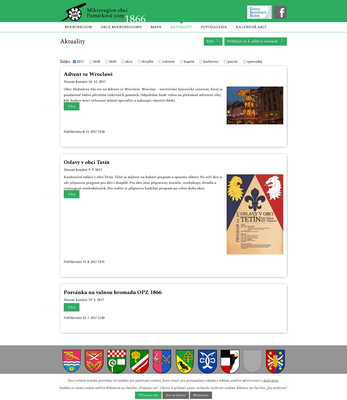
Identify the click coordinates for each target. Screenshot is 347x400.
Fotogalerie (214, 27)
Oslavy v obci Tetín (87, 162)
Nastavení (200, 395)
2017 (80, 61)
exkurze (168, 61)
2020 (112, 61)
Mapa (155, 27)
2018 (96, 61)
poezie (233, 61)
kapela (189, 61)
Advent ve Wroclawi (88, 74)
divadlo (147, 61)
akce (129, 61)
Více (72, 106)
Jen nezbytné (176, 395)
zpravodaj (254, 61)
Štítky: (65, 61)
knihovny (211, 61)
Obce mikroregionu (121, 27)
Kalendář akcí (251, 27)
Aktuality (181, 27)
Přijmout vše (148, 395)
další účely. (271, 380)
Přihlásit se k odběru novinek (256, 41)
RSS (213, 41)
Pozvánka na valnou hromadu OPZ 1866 (113, 292)
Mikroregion (78, 27)
